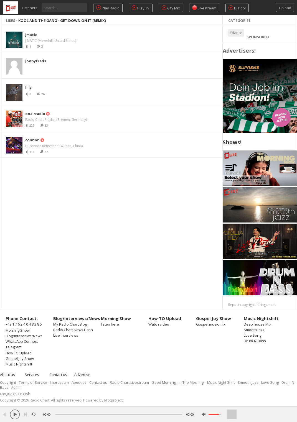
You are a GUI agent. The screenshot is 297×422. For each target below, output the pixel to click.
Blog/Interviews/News (24, 335)
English (24, 393)
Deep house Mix (257, 324)
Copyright (8, 382)
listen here (110, 324)
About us (7, 374)
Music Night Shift (221, 382)
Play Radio (108, 8)
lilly (28, 87)
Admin (16, 387)
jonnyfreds (35, 60)
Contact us (58, 374)
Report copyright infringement (252, 304)
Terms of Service (33, 382)
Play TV (140, 8)
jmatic (31, 34)
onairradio (35, 113)
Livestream (204, 8)
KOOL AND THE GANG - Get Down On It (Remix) (62, 20)
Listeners (29, 7)
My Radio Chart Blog (70, 324)
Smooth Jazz (254, 329)
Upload (285, 7)
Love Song (252, 335)
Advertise (82, 374)
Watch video (158, 324)
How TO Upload (19, 353)
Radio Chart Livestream (129, 382)
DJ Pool (237, 8)
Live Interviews (65, 335)
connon (32, 139)
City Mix (171, 8)
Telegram (13, 346)
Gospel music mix (210, 324)
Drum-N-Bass (255, 340)
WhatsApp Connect (22, 341)
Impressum (59, 382)
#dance (236, 32)
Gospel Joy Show (20, 358)
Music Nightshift (19, 364)
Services (32, 374)
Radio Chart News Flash (73, 329)
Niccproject (113, 400)
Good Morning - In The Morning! (178, 382)
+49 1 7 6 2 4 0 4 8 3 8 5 (24, 324)
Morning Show (18, 330)
